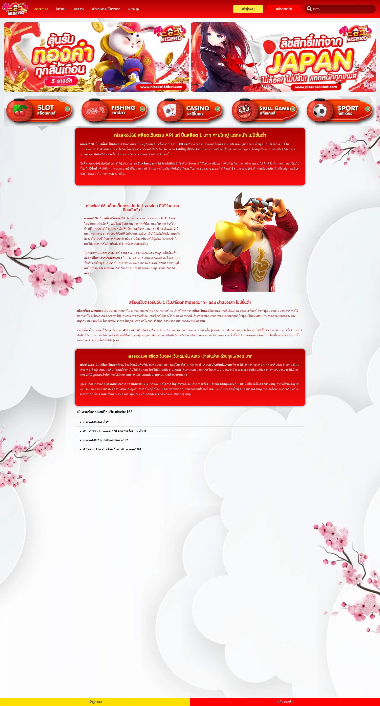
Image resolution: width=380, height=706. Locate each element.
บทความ (79, 9)
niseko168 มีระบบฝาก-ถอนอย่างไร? (105, 440)
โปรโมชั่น (61, 9)
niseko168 (41, 9)
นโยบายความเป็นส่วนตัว (106, 9)
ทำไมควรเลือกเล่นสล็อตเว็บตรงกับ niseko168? (112, 449)
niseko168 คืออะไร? (96, 422)
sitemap (133, 9)
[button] (190, 422)
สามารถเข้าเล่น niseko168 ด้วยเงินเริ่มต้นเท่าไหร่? (115, 431)
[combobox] (340, 9)
